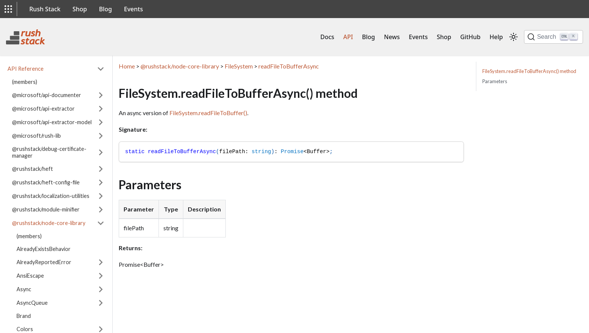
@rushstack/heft (32, 169)
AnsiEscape (30, 275)
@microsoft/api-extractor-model (52, 122)
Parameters (494, 81)
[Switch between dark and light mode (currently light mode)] (513, 37)
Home (127, 66)
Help (496, 37)
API (348, 37)
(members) (24, 82)
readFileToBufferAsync (288, 66)
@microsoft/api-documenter (46, 95)
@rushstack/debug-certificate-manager (49, 152)
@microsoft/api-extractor (43, 108)
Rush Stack (44, 9)
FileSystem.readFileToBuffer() (208, 112)
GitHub (470, 37)
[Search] (553, 37)
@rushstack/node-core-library (48, 223)
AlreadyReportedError (44, 262)
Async (24, 289)
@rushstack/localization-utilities (50, 196)
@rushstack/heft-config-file (46, 182)
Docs (327, 37)
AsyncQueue (32, 303)
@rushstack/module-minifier (46, 209)
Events (133, 9)
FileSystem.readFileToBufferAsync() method (529, 71)
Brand (24, 316)
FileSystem (239, 66)
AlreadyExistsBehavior (44, 249)
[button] (8, 9)
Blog (105, 9)
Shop (79, 9)
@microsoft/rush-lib (36, 135)
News (392, 37)
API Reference (26, 68)
